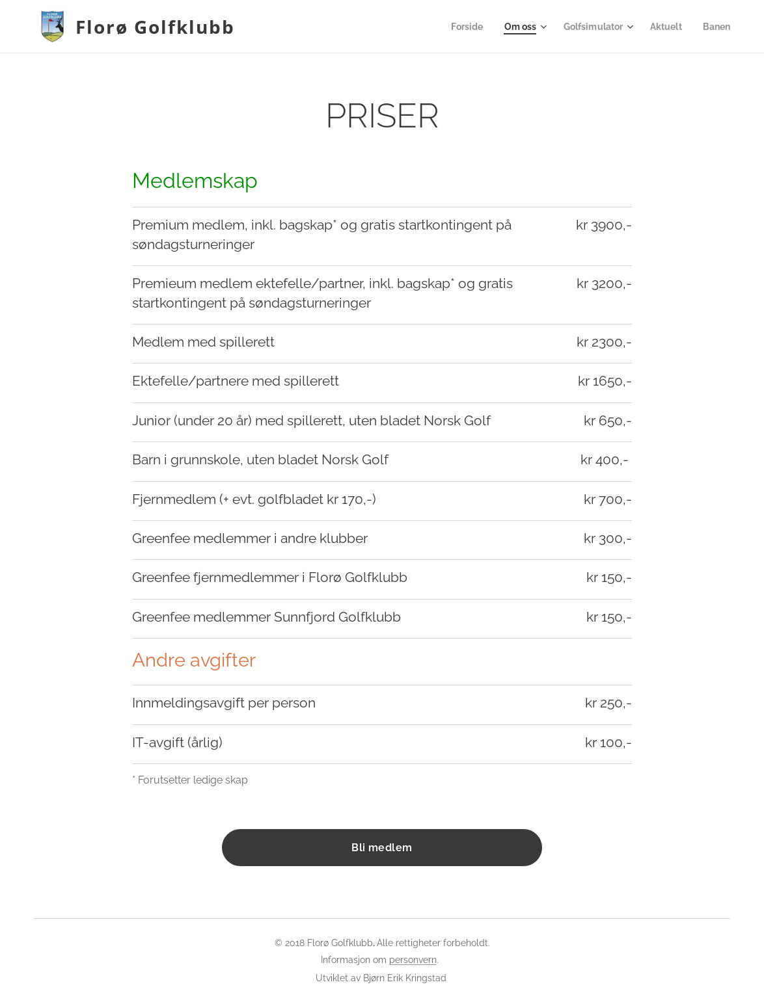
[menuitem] (456, 26)
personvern (413, 960)
